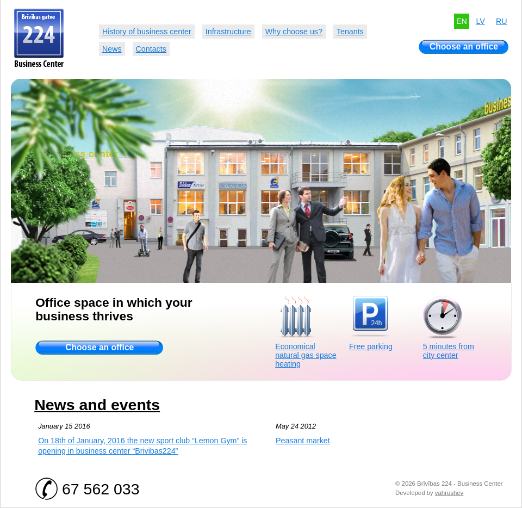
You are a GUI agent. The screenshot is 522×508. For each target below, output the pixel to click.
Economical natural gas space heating (305, 355)
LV (480, 21)
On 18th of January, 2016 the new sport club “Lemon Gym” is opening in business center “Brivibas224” (142, 445)
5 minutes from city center (448, 351)
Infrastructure (228, 31)
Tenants (350, 31)
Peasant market (303, 440)
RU (501, 21)
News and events (97, 404)
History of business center (146, 31)
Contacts (151, 49)
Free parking (371, 346)
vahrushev (449, 493)
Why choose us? (293, 31)
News (112, 49)
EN (461, 21)
